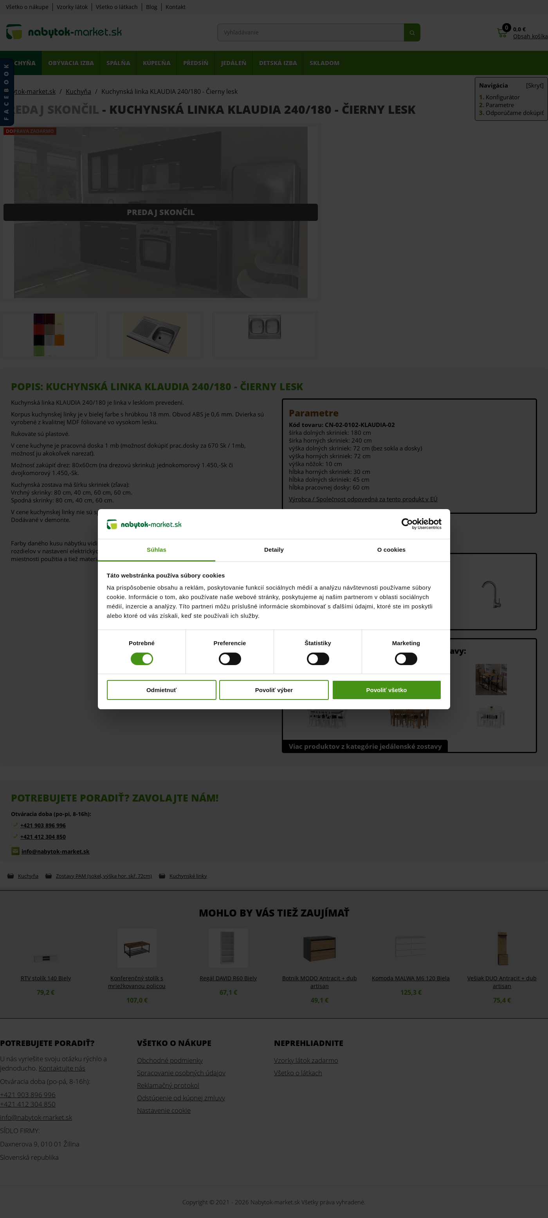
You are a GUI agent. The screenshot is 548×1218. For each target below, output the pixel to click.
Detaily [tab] (274, 549)
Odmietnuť (161, 690)
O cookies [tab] (391, 549)
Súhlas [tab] (156, 549)
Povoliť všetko (386, 690)
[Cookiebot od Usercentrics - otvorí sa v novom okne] (407, 524)
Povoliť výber (274, 690)
